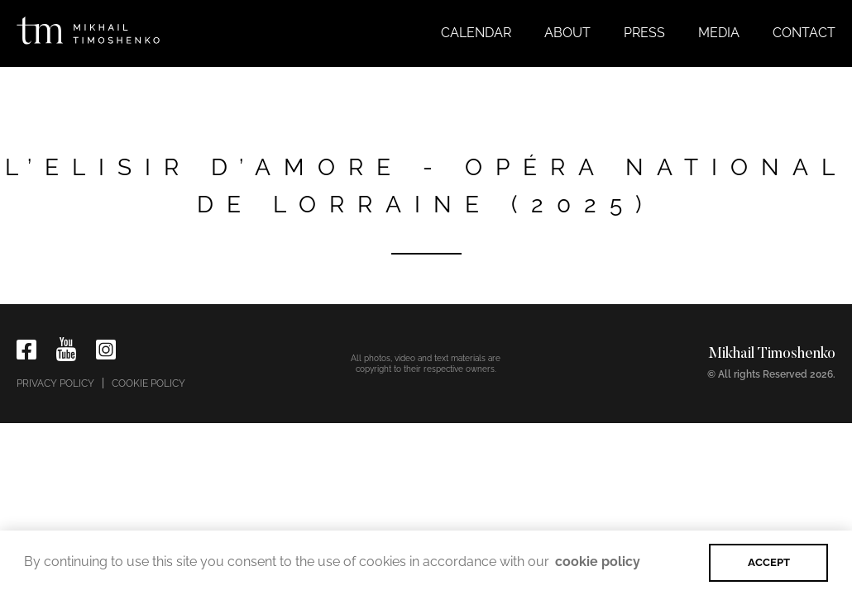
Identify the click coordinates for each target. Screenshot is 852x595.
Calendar (476, 32)
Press (644, 32)
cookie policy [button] (597, 561)
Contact (804, 32)
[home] (88, 26)
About (567, 32)
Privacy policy (55, 383)
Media (719, 32)
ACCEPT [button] (769, 562)
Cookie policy (148, 383)
